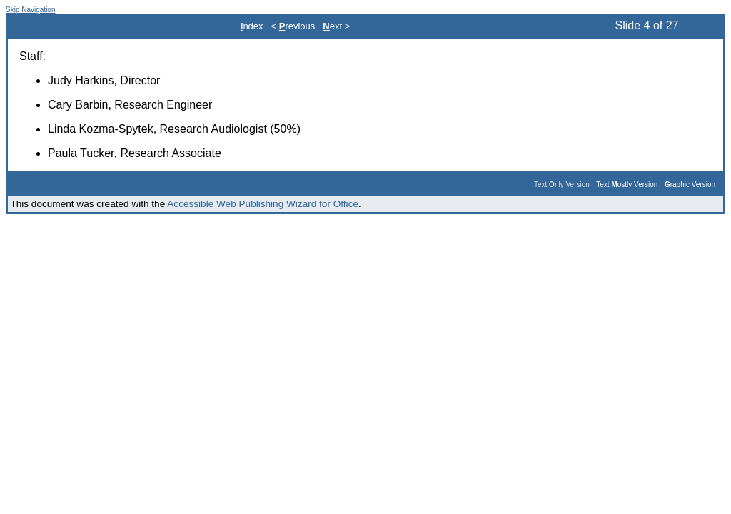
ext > (336, 26)
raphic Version (690, 184)
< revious (293, 26)
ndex (252, 26)
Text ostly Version (626, 184)
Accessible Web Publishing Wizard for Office (262, 203)
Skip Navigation (30, 10)
